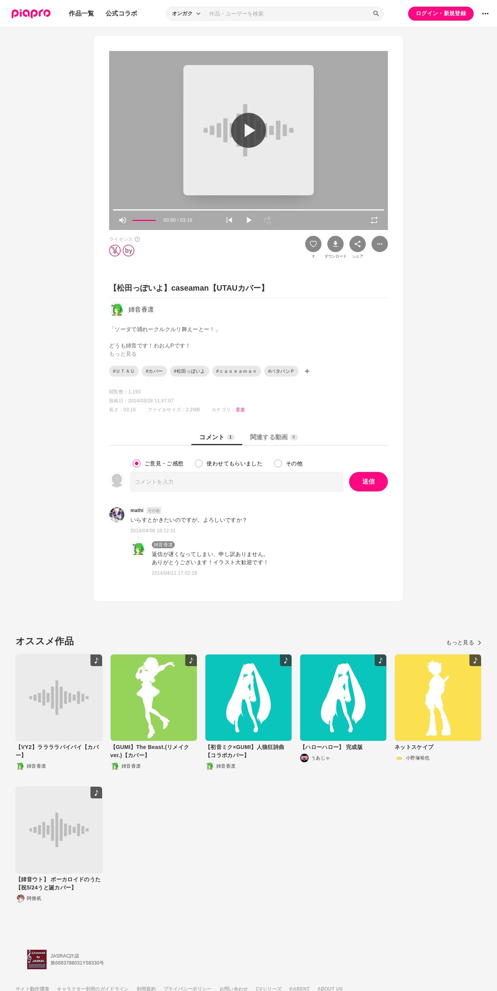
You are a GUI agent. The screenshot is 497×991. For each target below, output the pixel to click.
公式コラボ (121, 13)
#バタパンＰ (281, 371)
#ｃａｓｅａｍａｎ (236, 371)
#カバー (154, 371)
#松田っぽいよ (189, 371)
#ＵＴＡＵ (124, 371)
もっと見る (463, 642)
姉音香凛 (163, 544)
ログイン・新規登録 (441, 13)
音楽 (240, 409)
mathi (137, 510)
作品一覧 (81, 13)
